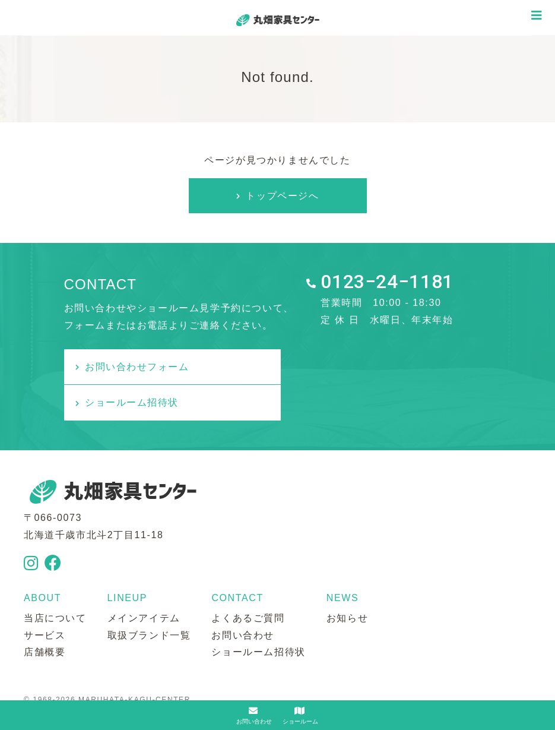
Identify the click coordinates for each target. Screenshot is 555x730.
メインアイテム (143, 582)
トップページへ (282, 196)
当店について (55, 582)
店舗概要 (44, 617)
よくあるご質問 (247, 582)
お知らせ (347, 582)
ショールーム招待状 (355, 367)
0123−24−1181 (387, 282)
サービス (44, 600)
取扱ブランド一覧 (149, 600)
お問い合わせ (242, 600)
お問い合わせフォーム (137, 367)
